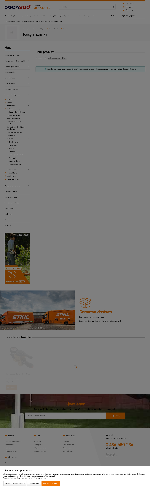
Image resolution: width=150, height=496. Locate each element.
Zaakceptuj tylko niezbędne (15, 483)
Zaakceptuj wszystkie (50, 483)
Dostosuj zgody (34, 483)
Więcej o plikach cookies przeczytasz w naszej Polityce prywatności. (24, 478)
